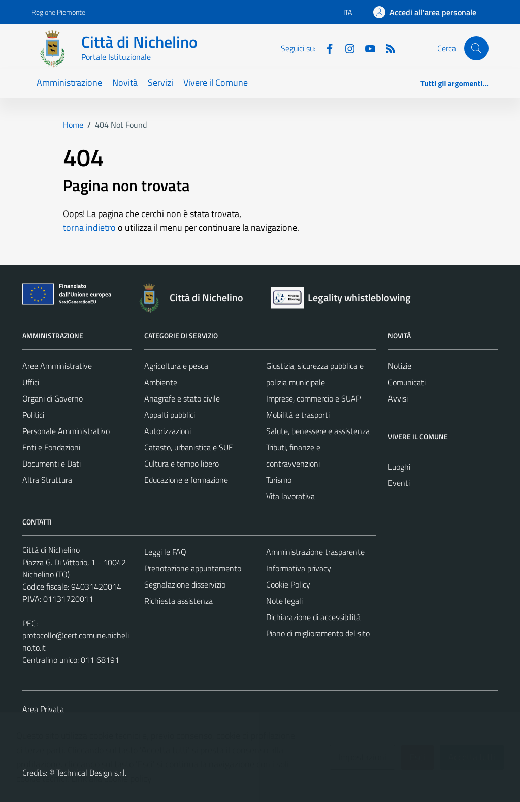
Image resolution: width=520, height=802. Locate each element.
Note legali (284, 601)
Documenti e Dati (51, 463)
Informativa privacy (298, 568)
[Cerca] (476, 48)
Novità (125, 82)
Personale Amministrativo (66, 431)
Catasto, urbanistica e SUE (188, 447)
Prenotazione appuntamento (192, 568)
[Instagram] (346, 48)
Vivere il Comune (215, 82)
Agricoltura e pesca (176, 366)
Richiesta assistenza (178, 601)
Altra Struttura (47, 480)
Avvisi (398, 398)
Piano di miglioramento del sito (318, 633)
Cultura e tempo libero (181, 463)
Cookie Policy (288, 584)
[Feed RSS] (386, 48)
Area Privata (43, 709)
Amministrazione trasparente (315, 552)
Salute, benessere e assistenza (318, 431)
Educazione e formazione (186, 480)
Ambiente (160, 382)
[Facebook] (325, 48)
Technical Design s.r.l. (91, 772)
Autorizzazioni (167, 431)
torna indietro (89, 227)
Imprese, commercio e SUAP (313, 398)
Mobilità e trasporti (298, 415)
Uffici (30, 382)
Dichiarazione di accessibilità (313, 617)
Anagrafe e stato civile (182, 398)
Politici (33, 415)
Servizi (160, 82)
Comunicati (407, 382)
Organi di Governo (52, 398)
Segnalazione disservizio (184, 584)
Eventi (399, 483)
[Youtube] (366, 48)
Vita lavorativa (290, 496)
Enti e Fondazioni (51, 447)
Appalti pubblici (169, 415)
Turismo (278, 480)
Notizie (399, 366)
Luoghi (399, 466)
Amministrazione (69, 82)
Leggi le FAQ (165, 552)
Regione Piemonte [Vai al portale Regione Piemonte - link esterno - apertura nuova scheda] (58, 12)
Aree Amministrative (57, 366)
